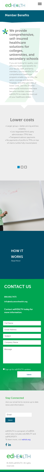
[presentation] (21, 376)
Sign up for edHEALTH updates (17, 369)
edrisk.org (26, 440)
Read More (15, 261)
